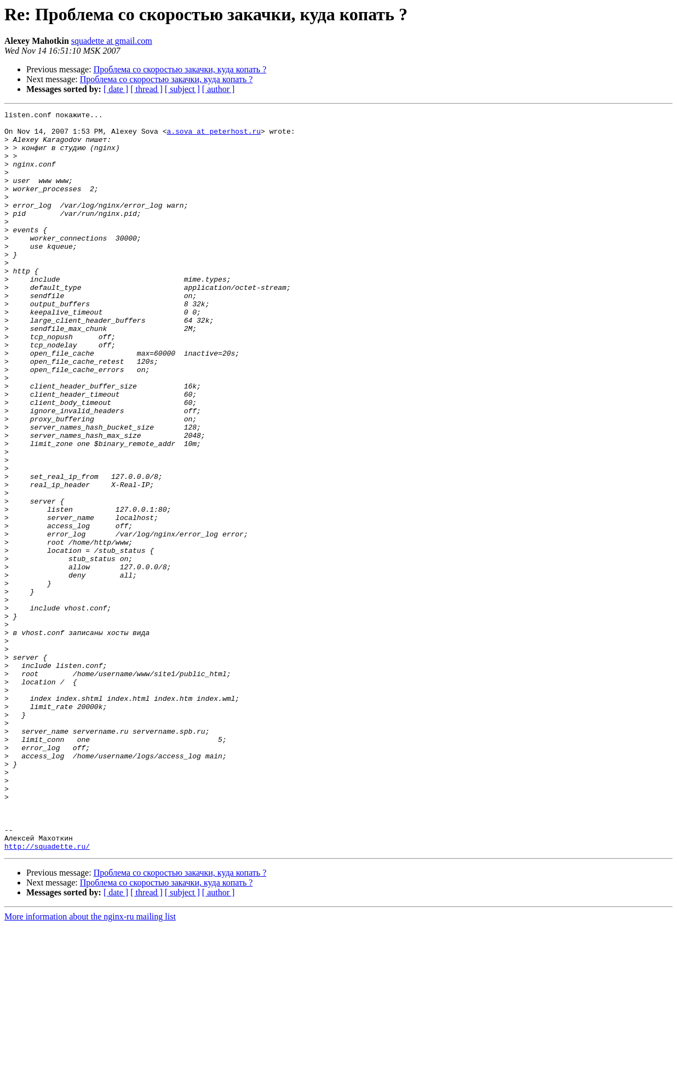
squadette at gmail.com (111, 40)
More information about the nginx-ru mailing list (90, 1064)
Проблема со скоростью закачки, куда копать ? (180, 69)
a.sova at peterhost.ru (214, 136)
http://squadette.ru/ (47, 994)
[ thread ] (146, 89)
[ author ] (218, 89)
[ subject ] (182, 89)
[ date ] (116, 89)
